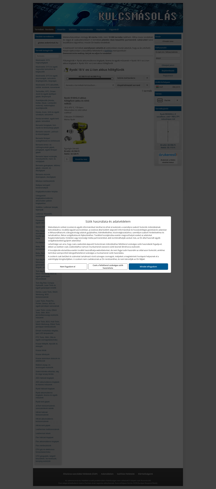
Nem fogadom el (67, 266)
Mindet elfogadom (148, 266)
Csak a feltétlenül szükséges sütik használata (108, 266)
